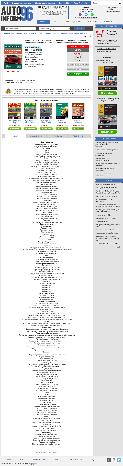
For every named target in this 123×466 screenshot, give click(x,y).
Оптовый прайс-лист (106, 49)
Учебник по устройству (78, 121)
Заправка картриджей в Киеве (107, 233)
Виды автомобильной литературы (104, 154)
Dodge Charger (23, 33)
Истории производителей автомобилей (105, 170)
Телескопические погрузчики (106, 196)
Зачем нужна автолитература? (107, 150)
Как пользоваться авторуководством (102, 159)
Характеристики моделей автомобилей (105, 175)
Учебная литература (21, 3)
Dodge (13, 33)
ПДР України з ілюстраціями (30, 121)
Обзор (15, 136)
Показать (79, 29)
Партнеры (58, 460)
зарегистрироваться (113, 11)
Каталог (43, 22)
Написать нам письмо (107, 41)
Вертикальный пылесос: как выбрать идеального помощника (108, 205)
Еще (118, 247)
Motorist (39, 52)
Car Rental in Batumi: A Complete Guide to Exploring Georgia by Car (108, 192)
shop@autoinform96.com (88, 18)
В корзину (14, 129)
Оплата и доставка (73, 22)
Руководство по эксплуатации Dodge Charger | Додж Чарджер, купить (59, 33)
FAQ (92, 460)
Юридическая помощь (45, 3)
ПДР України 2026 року (14, 121)
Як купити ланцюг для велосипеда (104, 200)
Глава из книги (36, 136)
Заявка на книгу (111, 22)
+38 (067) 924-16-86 (86, 11)
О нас (56, 22)
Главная (5, 33)
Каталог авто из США (103, 215)
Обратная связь (104, 43)
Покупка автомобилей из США (107, 184)
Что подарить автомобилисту (106, 188)
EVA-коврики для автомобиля (107, 243)
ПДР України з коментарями (46, 121)
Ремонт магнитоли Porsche (106, 230)
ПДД (6, 3)
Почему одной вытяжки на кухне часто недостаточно (108, 211)
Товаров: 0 (112, 34)
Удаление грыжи (102, 221)
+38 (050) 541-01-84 (86, 9)
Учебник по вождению (62, 121)
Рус (81, 3)
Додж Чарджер (41, 452)
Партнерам (92, 22)
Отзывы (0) (57, 136)
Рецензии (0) (78, 136)
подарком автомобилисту (55, 89)
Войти (111, 9)
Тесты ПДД (64, 3)
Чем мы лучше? (104, 51)
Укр (85, 3)
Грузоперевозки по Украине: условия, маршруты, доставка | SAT (107, 238)
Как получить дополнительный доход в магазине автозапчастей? (107, 145)
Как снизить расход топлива (106, 218)
